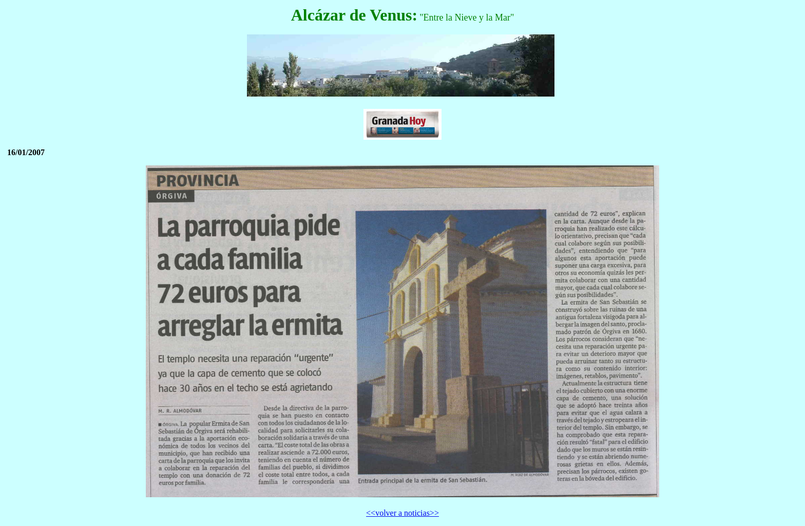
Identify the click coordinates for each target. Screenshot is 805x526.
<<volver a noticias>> (402, 513)
